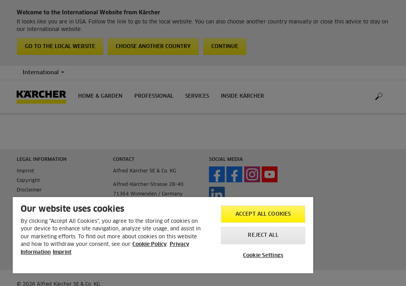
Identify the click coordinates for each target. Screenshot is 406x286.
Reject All (263, 235)
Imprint (62, 252)
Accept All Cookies (263, 214)
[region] (163, 235)
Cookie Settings (263, 255)
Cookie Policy (149, 244)
